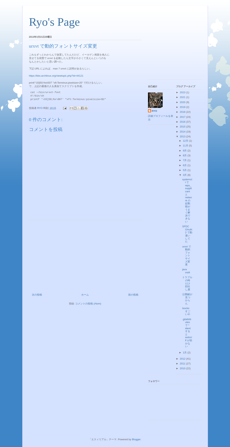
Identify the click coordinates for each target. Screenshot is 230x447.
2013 (183, 136)
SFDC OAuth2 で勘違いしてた (187, 234)
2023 (183, 92)
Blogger (136, 439)
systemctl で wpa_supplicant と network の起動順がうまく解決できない (187, 200)
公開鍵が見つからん (187, 299)
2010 (183, 368)
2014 (183, 131)
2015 (183, 126)
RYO (154, 110)
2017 (183, 116)
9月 (185, 150)
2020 (183, 102)
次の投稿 (37, 294)
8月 (185, 155)
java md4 (186, 271)
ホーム (85, 294)
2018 (183, 111)
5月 (185, 170)
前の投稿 (133, 294)
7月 (185, 160)
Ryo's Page (54, 21)
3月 (185, 175)
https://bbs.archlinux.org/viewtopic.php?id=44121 (56, 75)
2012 (183, 358)
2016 (183, 121)
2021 (183, 97)
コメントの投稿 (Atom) (88, 303)
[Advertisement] (85, 255)
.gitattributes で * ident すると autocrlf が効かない (187, 333)
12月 (186, 140)
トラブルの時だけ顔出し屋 (187, 283)
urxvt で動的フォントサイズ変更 (186, 255)
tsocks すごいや (186, 311)
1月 (185, 352)
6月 (185, 165)
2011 (183, 363)
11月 (186, 145)
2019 (183, 107)
